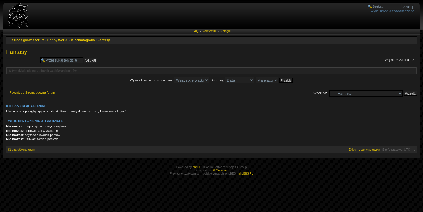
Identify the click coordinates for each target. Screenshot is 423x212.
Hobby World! (57, 40)
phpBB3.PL (245, 173)
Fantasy (104, 40)
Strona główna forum (28, 40)
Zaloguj (226, 31)
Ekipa (352, 149)
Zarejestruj (209, 31)
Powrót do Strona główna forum (32, 92)
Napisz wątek (21, 60)
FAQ (195, 31)
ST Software (220, 170)
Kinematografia (83, 40)
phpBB (196, 167)
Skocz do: (320, 93)
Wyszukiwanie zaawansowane (392, 11)
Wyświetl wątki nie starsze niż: (169, 80)
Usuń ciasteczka (369, 149)
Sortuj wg (232, 80)
